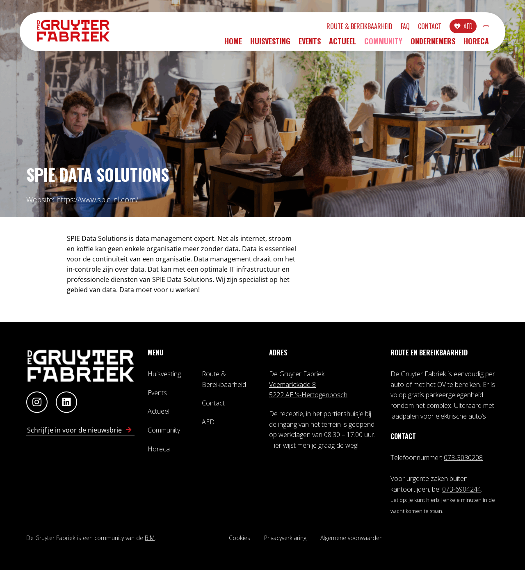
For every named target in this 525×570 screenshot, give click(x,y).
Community (383, 44)
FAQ (360, 27)
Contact (385, 27)
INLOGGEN (464, 27)
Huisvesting (270, 44)
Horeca (476, 44)
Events (310, 44)
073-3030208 (463, 457)
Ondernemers (433, 44)
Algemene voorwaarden (351, 538)
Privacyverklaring (285, 538)
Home (233, 44)
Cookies (239, 538)
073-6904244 (461, 489)
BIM (150, 538)
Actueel (342, 44)
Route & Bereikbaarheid (315, 27)
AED (423, 27)
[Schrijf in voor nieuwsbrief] (129, 430)
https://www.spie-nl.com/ (97, 199)
